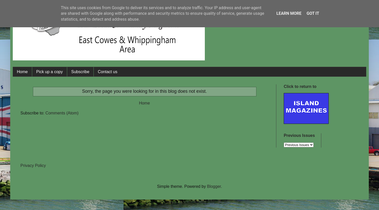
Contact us (107, 72)
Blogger (214, 186)
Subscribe (80, 72)
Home (22, 72)
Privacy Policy (33, 165)
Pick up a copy (49, 72)
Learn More (288, 13)
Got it (312, 13)
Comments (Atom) (62, 113)
